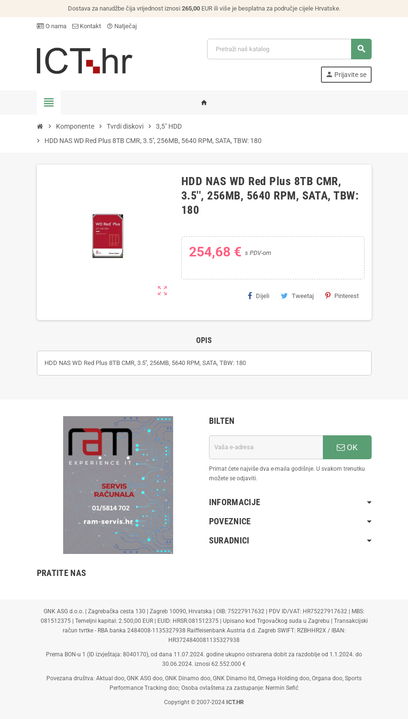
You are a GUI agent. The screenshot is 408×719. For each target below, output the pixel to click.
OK (347, 447)
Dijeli (258, 295)
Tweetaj (297, 295)
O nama (51, 26)
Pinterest (342, 295)
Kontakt (86, 26)
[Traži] (289, 49)
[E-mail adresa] (266, 447)
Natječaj (122, 26)
